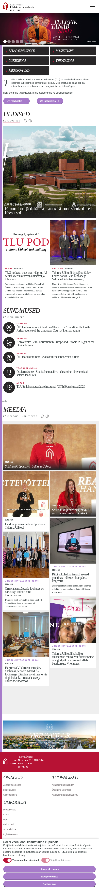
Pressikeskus (9, 809)
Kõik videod (29, 416)
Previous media (42, 416)
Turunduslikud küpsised (25, 860)
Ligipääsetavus (10, 834)
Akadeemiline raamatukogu (65, 794)
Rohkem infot (49, 884)
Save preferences (49, 876)
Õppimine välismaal (61, 789)
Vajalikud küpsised (60, 860)
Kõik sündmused (13, 317)
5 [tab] (21, 41)
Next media (47, 416)
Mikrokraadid (9, 789)
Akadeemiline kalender (63, 785)
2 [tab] (9, 41)
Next (94, 41)
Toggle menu (92, 6)
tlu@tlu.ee (23, 766)
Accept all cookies (49, 869)
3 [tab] (13, 41)
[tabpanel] (49, 29)
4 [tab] (17, 41)
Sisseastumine (10, 794)
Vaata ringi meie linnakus (49, 735)
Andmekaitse (9, 829)
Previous (89, 41)
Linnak (6, 814)
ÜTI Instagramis (48, 101)
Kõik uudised (11, 121)
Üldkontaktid (9, 824)
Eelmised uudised (25, 120)
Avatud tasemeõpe (12, 785)
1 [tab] (5, 41)
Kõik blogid (11, 416)
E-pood (6, 819)
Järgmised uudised (30, 120)
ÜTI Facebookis (14, 101)
